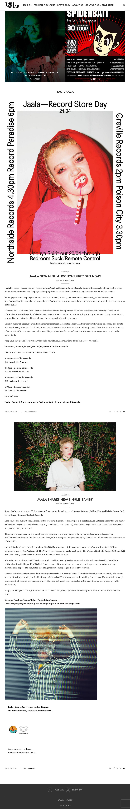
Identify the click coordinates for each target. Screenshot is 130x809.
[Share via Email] (124, 411)
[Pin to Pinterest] (121, 411)
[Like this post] (110, 411)
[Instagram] (74, 790)
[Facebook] (56, 790)
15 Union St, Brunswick (15, 390)
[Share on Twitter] (117, 411)
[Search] (124, 5)
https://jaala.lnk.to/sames (44, 599)
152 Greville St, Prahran (16, 362)
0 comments (29, 411)
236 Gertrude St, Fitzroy (16, 381)
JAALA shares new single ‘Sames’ (65, 499)
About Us (77, 5)
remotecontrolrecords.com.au (22, 752)
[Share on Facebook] (114, 411)
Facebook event (12, 396)
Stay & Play (63, 5)
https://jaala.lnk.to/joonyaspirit (52, 346)
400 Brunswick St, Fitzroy (17, 371)
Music (26, 5)
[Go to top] (65, 805)
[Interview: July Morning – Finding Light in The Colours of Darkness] (35, 46)
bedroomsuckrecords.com (20, 748)
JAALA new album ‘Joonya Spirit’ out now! (65, 276)
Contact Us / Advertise (99, 5)
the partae (69, 280)
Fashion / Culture (44, 5)
